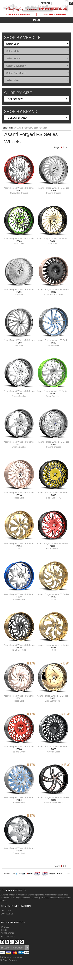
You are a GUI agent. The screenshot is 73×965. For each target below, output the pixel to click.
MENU (36, 20)
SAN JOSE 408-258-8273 (54, 14)
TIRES (4, 930)
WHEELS (12, 128)
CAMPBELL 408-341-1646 (18, 14)
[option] (7, 877)
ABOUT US (6, 910)
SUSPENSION (7, 933)
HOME (4, 128)
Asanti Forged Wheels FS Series (19, 189)
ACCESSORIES (8, 936)
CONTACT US (7, 914)
